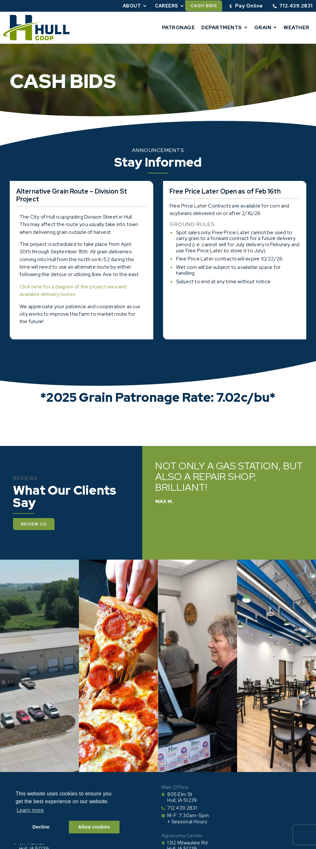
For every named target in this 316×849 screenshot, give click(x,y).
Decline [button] (41, 827)
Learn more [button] (30, 810)
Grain (265, 27)
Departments (224, 27)
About (135, 6)
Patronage (178, 27)
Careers (169, 6)
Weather (297, 27)
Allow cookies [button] (94, 827)
